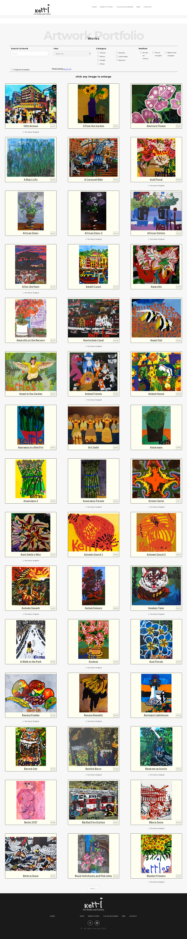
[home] (42, 9)
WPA (138, 7)
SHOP (94, 7)
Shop (82, 916)
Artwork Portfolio (79, 7)
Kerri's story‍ (106, 7)
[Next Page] (93, 888)
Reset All (67, 69)
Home (52, 916)
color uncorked (125, 7)
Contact (148, 7)
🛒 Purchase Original (30, 132)
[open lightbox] (30, 106)
